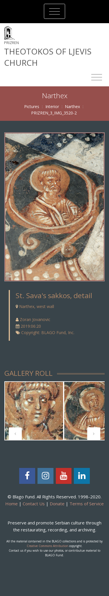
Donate (57, 503)
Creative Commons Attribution (47, 546)
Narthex (72, 106)
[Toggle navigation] (54, 11)
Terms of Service (86, 503)
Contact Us (34, 503)
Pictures (31, 106)
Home (11, 503)
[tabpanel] (34, 410)
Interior (52, 106)
